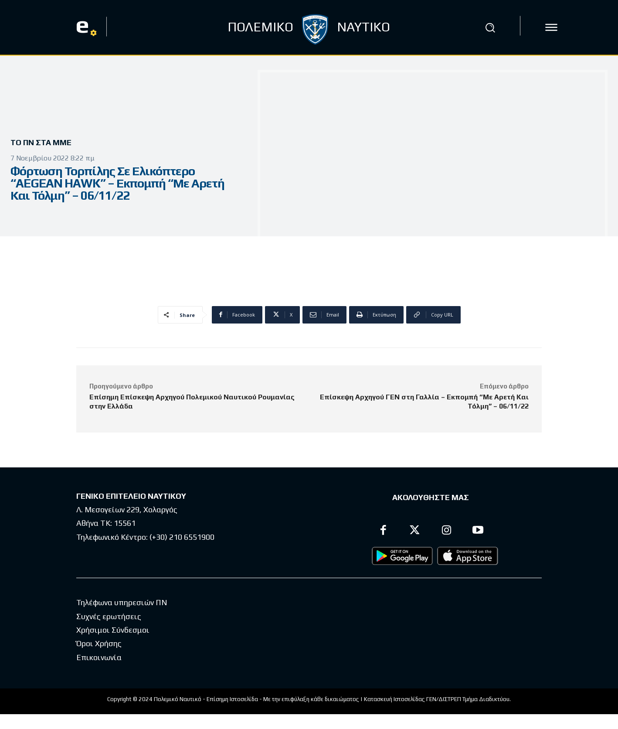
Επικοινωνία (99, 657)
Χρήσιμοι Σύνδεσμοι (112, 629)
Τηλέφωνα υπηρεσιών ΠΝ (121, 602)
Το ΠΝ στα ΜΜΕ (44, 142)
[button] (490, 27)
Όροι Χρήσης (99, 643)
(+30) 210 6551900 (181, 537)
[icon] (551, 27)
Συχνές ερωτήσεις (108, 616)
